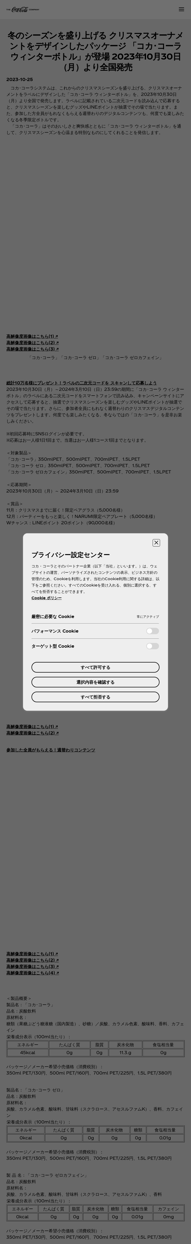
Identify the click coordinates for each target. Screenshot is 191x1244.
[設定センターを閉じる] (156, 543)
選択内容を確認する (95, 681)
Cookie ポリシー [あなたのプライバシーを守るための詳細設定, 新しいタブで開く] (46, 598)
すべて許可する (95, 667)
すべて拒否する (95, 696)
